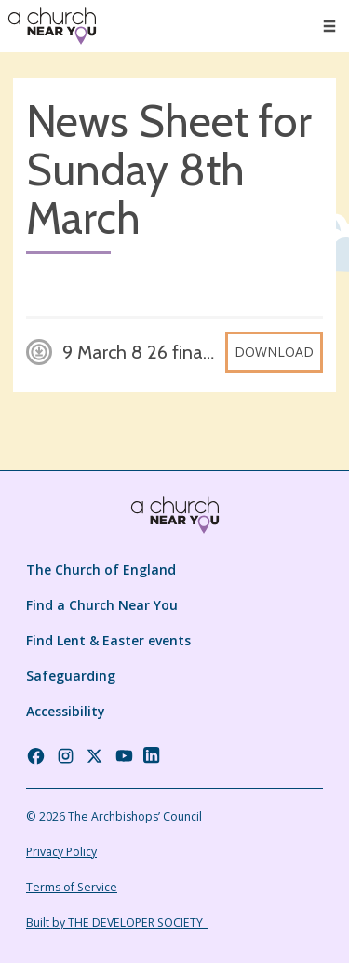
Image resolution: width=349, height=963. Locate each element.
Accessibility (65, 711)
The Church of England (101, 569)
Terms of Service (71, 887)
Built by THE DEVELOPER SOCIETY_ (117, 922)
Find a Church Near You (102, 605)
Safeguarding (70, 676)
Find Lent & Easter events (108, 640)
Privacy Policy (61, 852)
